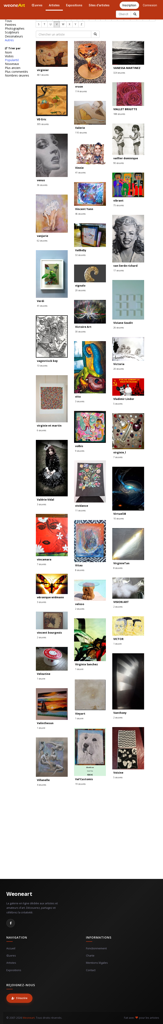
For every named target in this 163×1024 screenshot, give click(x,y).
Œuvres (37, 5)
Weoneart (19, 893)
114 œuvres (81, 91)
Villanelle (43, 780)
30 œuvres (80, 331)
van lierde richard (125, 266)
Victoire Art (83, 327)
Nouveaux (12, 64)
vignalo (80, 285)
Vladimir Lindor (123, 399)
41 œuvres (80, 172)
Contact (91, 970)
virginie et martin (49, 425)
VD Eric (41, 119)
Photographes (14, 28)
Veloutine (43, 674)
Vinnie (79, 168)
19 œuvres (80, 783)
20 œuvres (80, 290)
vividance (81, 506)
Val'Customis (84, 779)
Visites (9, 56)
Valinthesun (45, 723)
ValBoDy (80, 250)
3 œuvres (79, 401)
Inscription (129, 5)
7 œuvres (117, 457)
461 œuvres (43, 74)
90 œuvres (118, 163)
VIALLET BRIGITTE (125, 109)
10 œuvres (118, 518)
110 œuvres (81, 132)
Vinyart (80, 713)
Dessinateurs (14, 36)
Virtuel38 (119, 514)
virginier (43, 70)
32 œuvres (80, 255)
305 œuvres (43, 124)
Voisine (118, 772)
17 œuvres (118, 270)
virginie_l (119, 452)
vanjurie (42, 236)
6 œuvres (41, 430)
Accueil (10, 948)
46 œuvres (80, 213)
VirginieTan (121, 563)
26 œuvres (118, 327)
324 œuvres (119, 72)
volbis (79, 446)
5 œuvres (117, 403)
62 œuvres (42, 240)
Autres (9, 40)
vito (78, 396)
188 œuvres (119, 114)
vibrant (118, 200)
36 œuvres (42, 185)
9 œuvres (79, 450)
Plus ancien (12, 68)
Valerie (80, 128)
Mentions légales (97, 963)
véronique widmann (50, 597)
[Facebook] (10, 923)
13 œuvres (42, 365)
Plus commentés (16, 72)
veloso (79, 604)
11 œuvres (80, 510)
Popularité (12, 60)
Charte (90, 955)
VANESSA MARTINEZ (127, 68)
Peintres (10, 25)
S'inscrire (19, 998)
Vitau (79, 565)
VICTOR (118, 639)
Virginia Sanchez (86, 664)
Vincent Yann (84, 209)
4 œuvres (41, 784)
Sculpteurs (12, 32)
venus (41, 180)
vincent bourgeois (49, 632)
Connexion (150, 5)
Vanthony (119, 713)
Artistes (54, 5)
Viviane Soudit (123, 323)
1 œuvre (117, 643)
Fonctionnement (96, 948)
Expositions (74, 5)
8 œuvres (79, 570)
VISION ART (121, 602)
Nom (8, 52)
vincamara (44, 559)
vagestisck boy (47, 361)
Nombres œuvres (17, 75)
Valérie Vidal (45, 499)
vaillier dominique (125, 158)
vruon (79, 86)
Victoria (118, 364)
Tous (8, 21)
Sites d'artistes (99, 5)
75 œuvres (118, 205)
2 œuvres (117, 606)
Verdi (40, 301)
